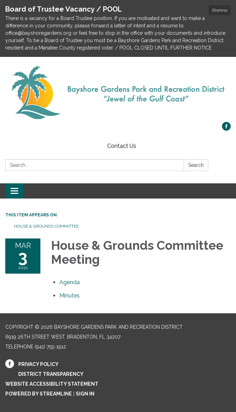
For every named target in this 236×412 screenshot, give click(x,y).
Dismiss (219, 10)
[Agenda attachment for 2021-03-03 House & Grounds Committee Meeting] (69, 282)
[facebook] (226, 128)
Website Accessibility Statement (51, 384)
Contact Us (121, 146)
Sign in (85, 394)
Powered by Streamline (38, 394)
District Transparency (51, 374)
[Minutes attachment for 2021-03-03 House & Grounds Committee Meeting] (69, 295)
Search (196, 165)
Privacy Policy (38, 364)
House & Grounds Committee (46, 226)
